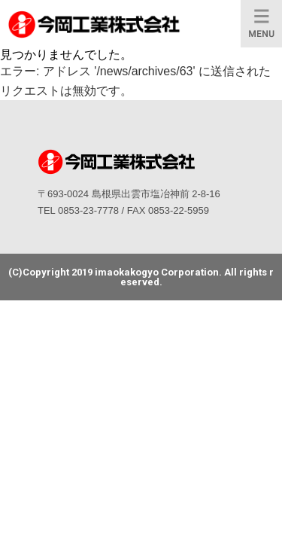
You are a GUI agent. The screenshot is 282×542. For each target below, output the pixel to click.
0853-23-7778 (88, 210)
